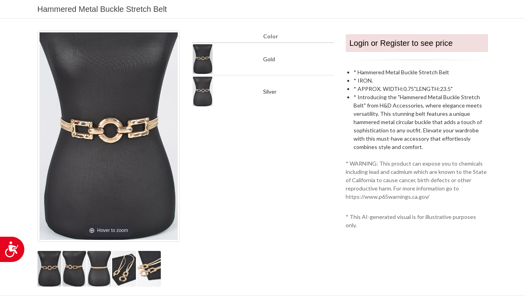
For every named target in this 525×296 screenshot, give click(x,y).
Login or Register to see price (401, 43)
